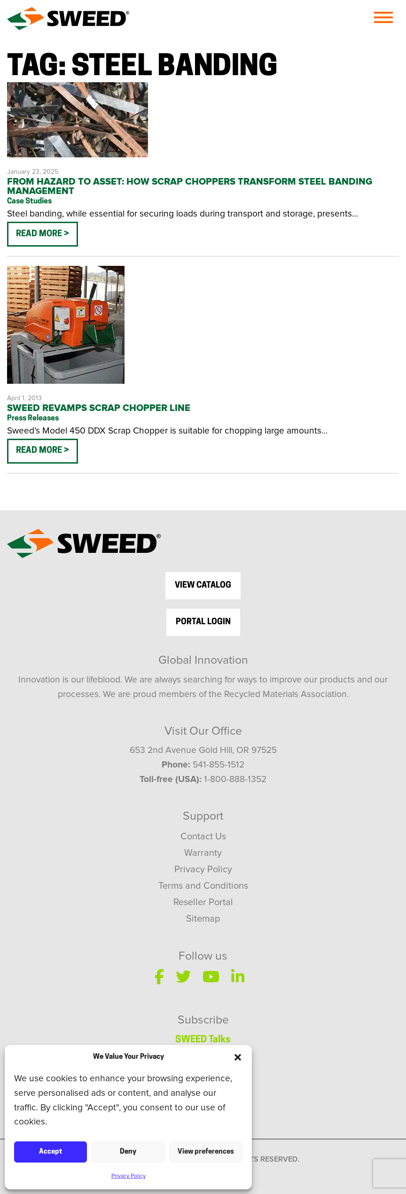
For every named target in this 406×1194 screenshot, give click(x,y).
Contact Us (203, 836)
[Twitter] (183, 976)
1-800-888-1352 (235, 779)
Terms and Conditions (203, 886)
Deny (128, 1151)
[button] (237, 1057)
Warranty (203, 853)
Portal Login (203, 622)
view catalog (203, 585)
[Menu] (383, 17)
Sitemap (203, 918)
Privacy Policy (128, 1176)
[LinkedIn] (237, 976)
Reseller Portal (203, 902)
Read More (40, 234)
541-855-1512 (218, 764)
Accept (50, 1151)
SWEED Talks (203, 1040)
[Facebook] (159, 976)
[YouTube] (211, 976)
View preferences (206, 1151)
